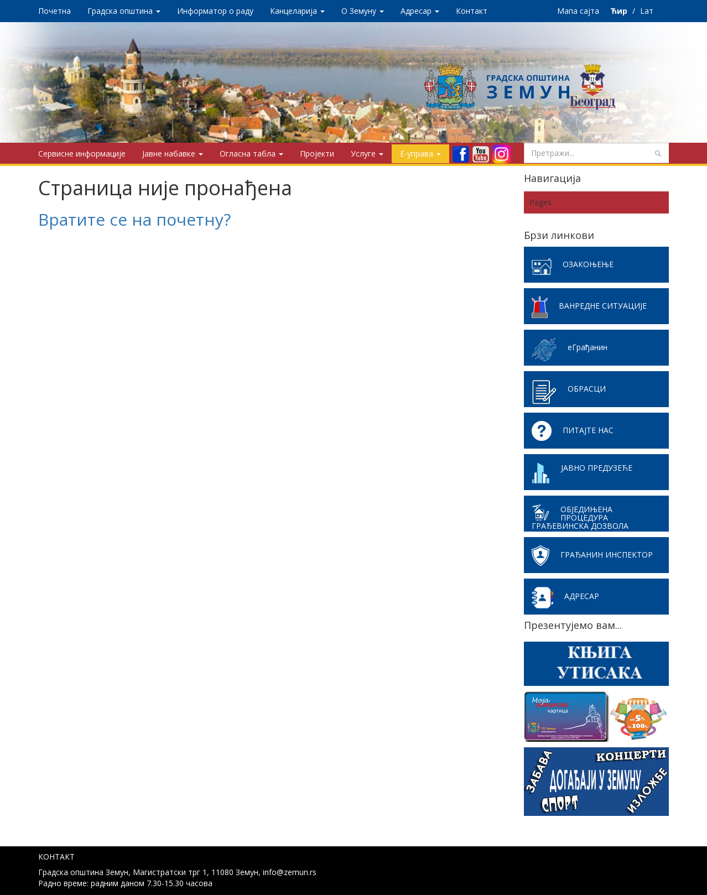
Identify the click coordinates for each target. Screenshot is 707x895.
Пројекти (317, 153)
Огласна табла (251, 153)
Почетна (54, 11)
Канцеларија (297, 11)
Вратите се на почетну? (134, 219)
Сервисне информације (82, 153)
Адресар (420, 11)
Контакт (471, 11)
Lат (646, 11)
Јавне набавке (172, 153)
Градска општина (123, 11)
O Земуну (362, 11)
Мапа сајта (578, 11)
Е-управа (420, 153)
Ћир (620, 11)
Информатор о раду (215, 11)
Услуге (367, 153)
